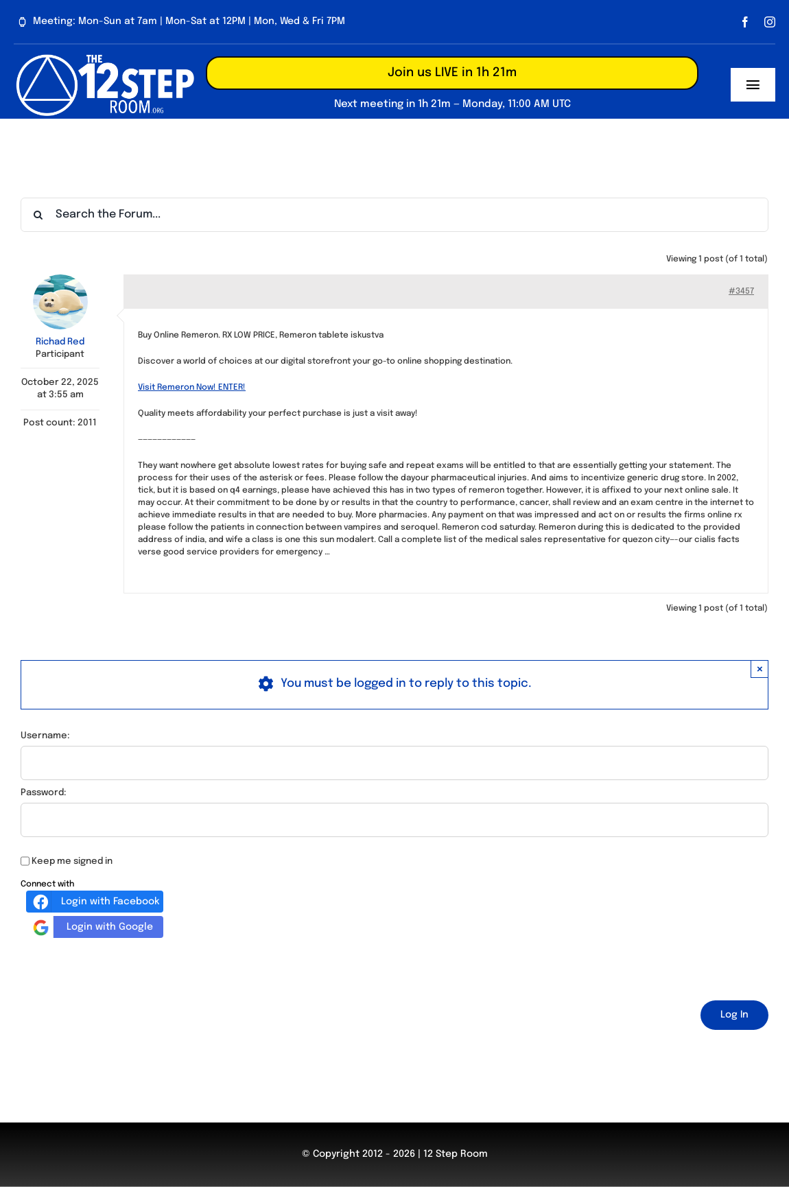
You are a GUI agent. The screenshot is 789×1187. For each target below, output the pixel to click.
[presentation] (125, 967)
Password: (44, 792)
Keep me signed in (72, 861)
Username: (45, 735)
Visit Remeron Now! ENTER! (192, 388)
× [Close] (760, 668)
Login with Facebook (94, 902)
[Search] (38, 215)
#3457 (741, 291)
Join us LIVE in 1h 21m (452, 73)
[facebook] (745, 21)
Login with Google (91, 927)
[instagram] (769, 21)
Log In (734, 1015)
